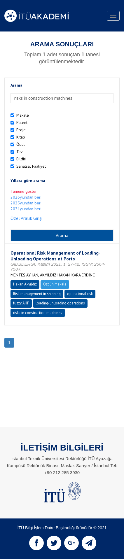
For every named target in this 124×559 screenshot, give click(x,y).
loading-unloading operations (60, 303)
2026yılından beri (26, 197)
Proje (21, 129)
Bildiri (21, 159)
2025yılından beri (26, 203)
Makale (22, 115)
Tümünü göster (24, 191)
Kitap (20, 137)
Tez (19, 151)
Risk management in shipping (37, 293)
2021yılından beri (26, 208)
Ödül (20, 144)
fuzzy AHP (21, 303)
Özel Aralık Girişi (26, 218)
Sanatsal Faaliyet (31, 166)
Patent (21, 122)
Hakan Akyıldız (25, 284)
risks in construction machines (37, 312)
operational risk (80, 293)
